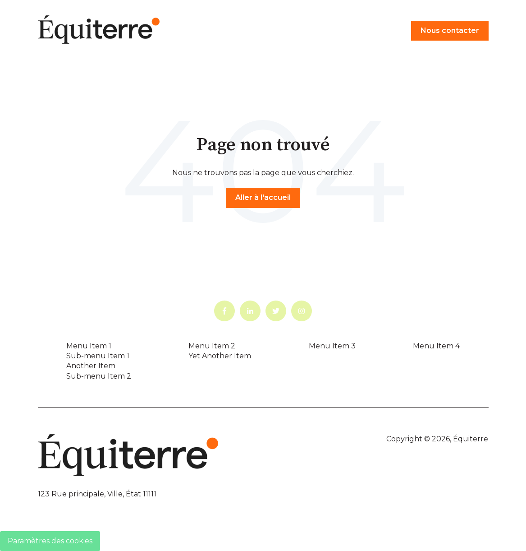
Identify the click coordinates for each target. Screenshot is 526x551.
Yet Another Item (219, 356)
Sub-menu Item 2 (98, 376)
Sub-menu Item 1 (97, 356)
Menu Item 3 (332, 346)
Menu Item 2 (211, 346)
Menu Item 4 (436, 346)
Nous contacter (450, 30)
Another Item (90, 365)
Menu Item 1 (88, 346)
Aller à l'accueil (263, 197)
